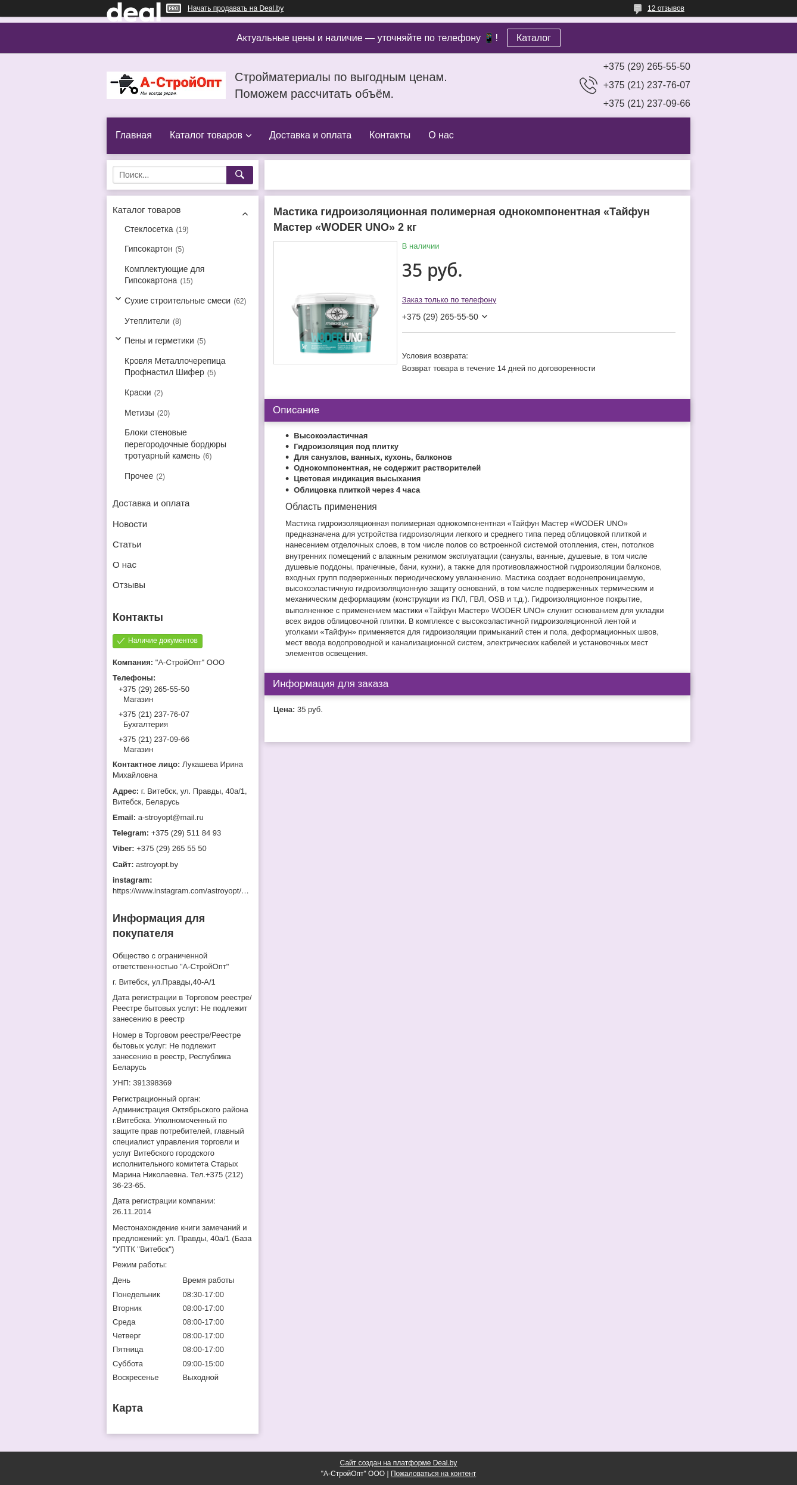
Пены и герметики (159, 340)
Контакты (389, 135)
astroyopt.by (157, 864)
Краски (137, 392)
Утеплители (147, 321)
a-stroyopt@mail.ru (171, 817)
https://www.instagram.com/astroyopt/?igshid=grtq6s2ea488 (215, 890)
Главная (134, 135)
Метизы (139, 412)
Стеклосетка (148, 229)
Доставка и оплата (310, 135)
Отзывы (129, 585)
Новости (130, 524)
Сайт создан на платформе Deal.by (398, 1463)
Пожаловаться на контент (433, 1473)
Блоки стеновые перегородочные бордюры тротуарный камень (175, 444)
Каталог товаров (206, 135)
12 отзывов (665, 8)
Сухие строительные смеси (177, 300)
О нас (441, 135)
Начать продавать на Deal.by (236, 8)
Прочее (138, 476)
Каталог (533, 38)
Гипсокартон (148, 248)
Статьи (127, 544)
